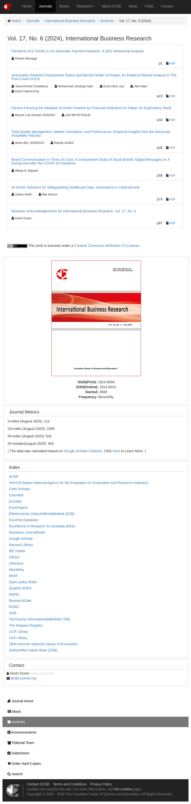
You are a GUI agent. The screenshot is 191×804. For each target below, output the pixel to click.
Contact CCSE (38, 784)
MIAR (13, 576)
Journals (45, 6)
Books (64, 6)
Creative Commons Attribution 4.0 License (106, 246)
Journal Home (19, 701)
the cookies (123, 789)
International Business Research (70, 21)
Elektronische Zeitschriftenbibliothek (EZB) (42, 514)
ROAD (14, 607)
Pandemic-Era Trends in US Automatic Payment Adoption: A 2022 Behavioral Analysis (77, 51)
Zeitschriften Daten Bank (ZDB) (33, 650)
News (133, 6)
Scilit (12, 613)
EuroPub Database (23, 520)
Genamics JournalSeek (27, 532)
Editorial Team (19, 743)
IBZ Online (17, 551)
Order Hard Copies (23, 764)
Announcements (20, 732)
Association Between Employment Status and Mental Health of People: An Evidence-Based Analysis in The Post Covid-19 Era (94, 77)
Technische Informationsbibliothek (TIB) (39, 619)
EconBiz (15, 501)
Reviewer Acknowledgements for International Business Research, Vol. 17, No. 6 (73, 211)
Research (85, 6)
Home (26, 6)
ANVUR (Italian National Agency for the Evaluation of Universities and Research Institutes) (78, 483)
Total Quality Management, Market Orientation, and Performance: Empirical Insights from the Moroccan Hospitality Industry (90, 133)
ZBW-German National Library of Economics (43, 644)
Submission (17, 753)
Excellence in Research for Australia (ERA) (42, 526)
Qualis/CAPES (20, 588)
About (13, 711)
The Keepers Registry (26, 625)
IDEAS (14, 557)
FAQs (149, 6)
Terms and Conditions (70, 784)
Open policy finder (23, 582)
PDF (173, 63)
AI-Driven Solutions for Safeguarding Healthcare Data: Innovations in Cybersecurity (75, 187)
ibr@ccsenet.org (23, 678)
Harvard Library (21, 545)
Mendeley (16, 570)
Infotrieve (16, 563)
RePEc (14, 594)
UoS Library (18, 638)
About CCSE (111, 6)
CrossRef (16, 495)
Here (116, 451)
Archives (107, 21)
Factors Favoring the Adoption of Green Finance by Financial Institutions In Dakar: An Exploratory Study (91, 108)
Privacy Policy (101, 784)
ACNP (14, 477)
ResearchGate (20, 601)
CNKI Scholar (19, 489)
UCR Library (18, 632)
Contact (167, 6)
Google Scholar (21, 539)
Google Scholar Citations (83, 451)
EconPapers (18, 508)
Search (14, 774)
